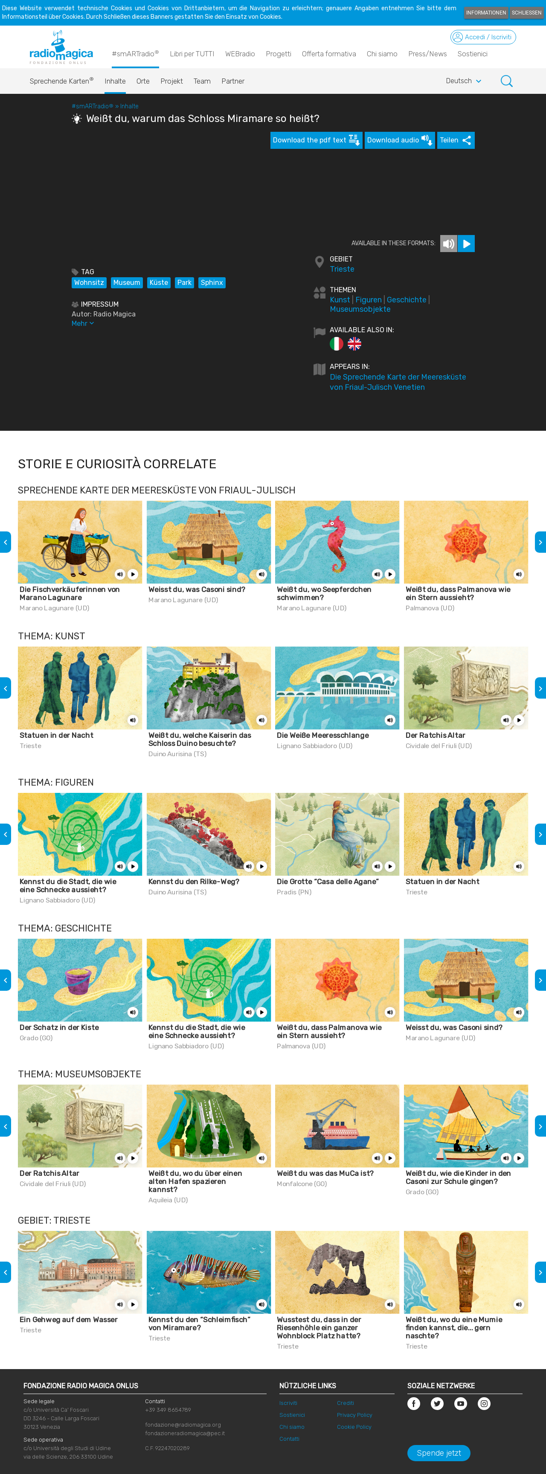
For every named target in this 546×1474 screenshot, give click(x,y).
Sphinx (212, 283)
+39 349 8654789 (168, 1410)
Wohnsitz (89, 283)
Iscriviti (288, 1403)
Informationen (486, 13)
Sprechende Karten (62, 79)
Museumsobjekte (360, 309)
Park (184, 283)
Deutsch (465, 81)
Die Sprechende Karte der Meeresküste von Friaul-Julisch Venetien (398, 382)
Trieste (342, 269)
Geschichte (407, 300)
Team (202, 81)
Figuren (368, 300)
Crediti (345, 1403)
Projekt (171, 81)
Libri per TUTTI (192, 53)
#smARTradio (135, 53)
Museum (126, 283)
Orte (143, 81)
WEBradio (240, 53)
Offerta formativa (329, 53)
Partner (232, 81)
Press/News (427, 53)
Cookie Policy (354, 1427)
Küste (159, 283)
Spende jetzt (439, 1453)
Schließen (527, 13)
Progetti (278, 53)
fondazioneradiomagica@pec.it (185, 1433)
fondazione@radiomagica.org (183, 1425)
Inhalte (115, 81)
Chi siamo (382, 53)
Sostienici (473, 53)
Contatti (289, 1439)
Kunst (340, 300)
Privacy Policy (354, 1415)
